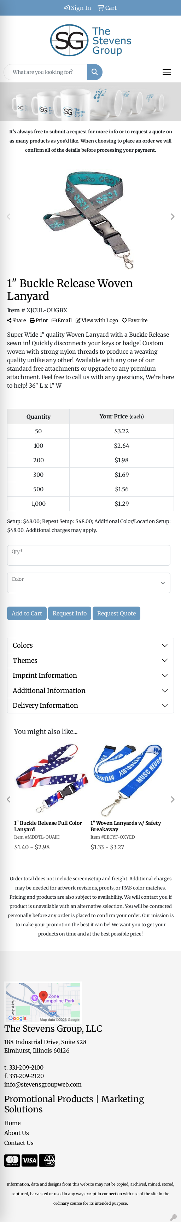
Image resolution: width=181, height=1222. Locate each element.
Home (12, 1123)
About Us (16, 1132)
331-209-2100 (26, 1067)
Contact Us (19, 1142)
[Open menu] (167, 72)
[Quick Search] (46, 72)
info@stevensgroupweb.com (43, 1084)
